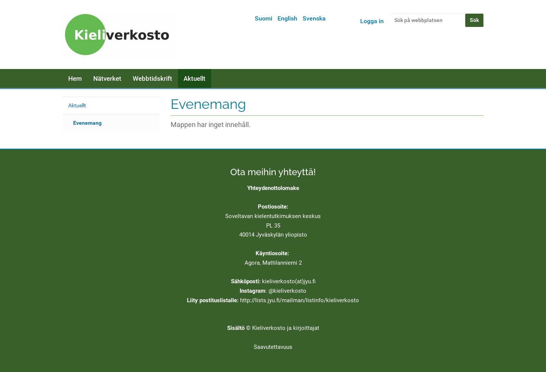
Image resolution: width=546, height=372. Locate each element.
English (287, 18)
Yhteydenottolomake (273, 188)
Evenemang (87, 123)
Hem (75, 78)
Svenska (314, 18)
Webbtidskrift (152, 78)
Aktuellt (195, 78)
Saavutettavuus (273, 347)
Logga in (372, 21)
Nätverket (107, 78)
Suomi (263, 18)
